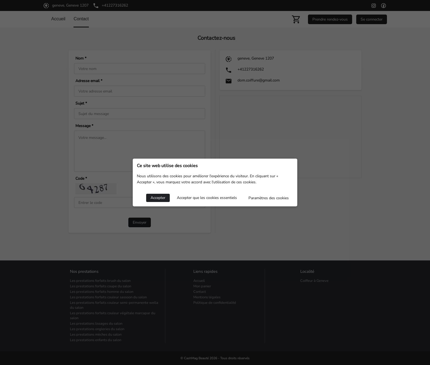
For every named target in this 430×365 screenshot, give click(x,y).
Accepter (158, 197)
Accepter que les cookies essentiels (207, 197)
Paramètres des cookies (268, 198)
